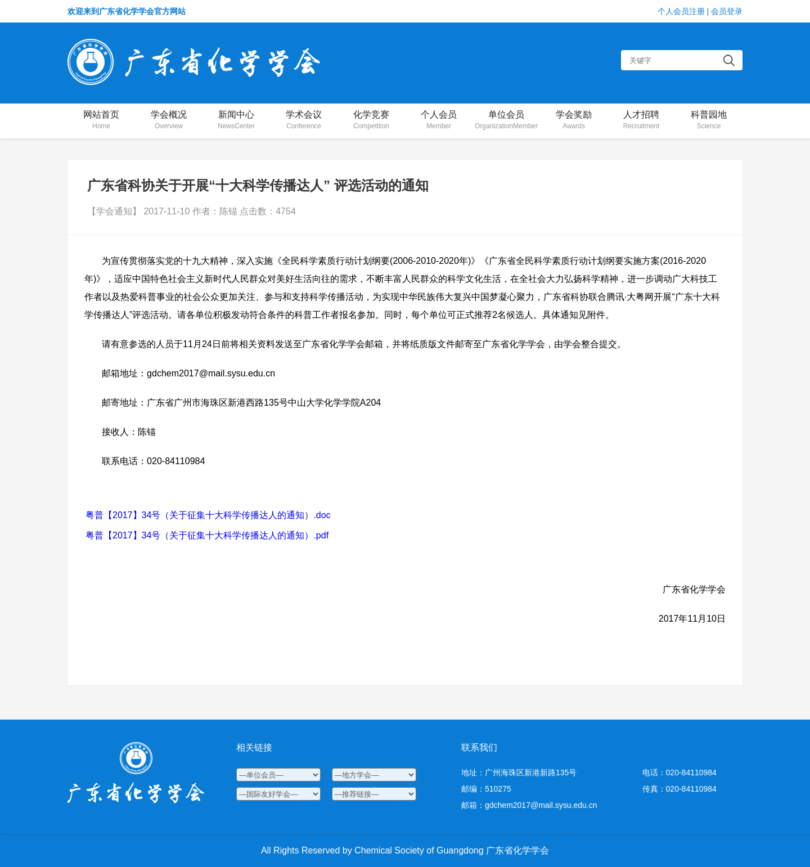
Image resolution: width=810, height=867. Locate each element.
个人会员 (438, 121)
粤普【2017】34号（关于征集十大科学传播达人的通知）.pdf (207, 535)
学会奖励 (574, 121)
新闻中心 (236, 121)
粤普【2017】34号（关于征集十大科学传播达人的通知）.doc (208, 515)
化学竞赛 (371, 121)
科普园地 (708, 121)
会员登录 (726, 11)
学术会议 (304, 121)
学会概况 (168, 121)
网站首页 (101, 121)
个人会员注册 (681, 11)
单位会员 (506, 121)
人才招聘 (641, 121)
